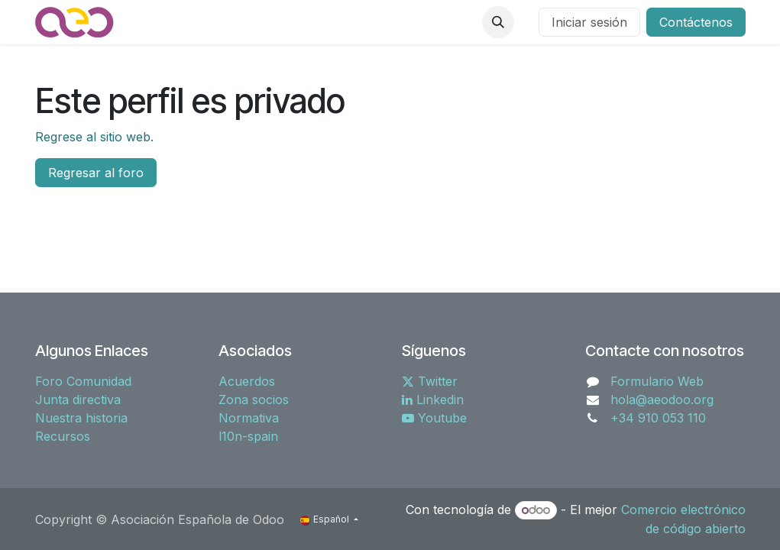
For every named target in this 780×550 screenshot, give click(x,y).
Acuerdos (246, 381)
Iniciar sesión (589, 22)
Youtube (434, 417)
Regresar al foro (96, 172)
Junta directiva (78, 399)
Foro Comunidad (83, 381)
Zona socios (253, 399)
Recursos (62, 436)
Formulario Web (657, 381)
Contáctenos (696, 22)
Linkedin (433, 399)
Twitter (430, 381)
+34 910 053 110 (658, 417)
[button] (498, 22)
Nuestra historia (81, 417)
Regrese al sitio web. (94, 136)
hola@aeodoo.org (662, 399)
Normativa (248, 417)
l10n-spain (248, 436)
